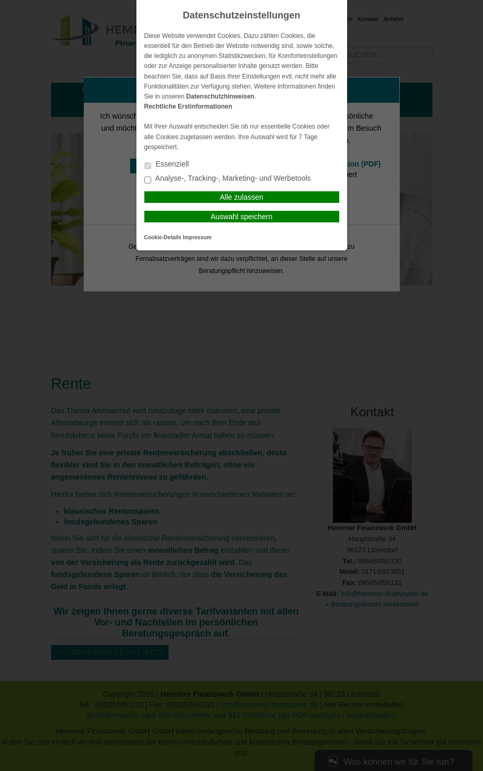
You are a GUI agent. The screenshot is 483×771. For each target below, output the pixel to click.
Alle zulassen (241, 197)
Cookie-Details (163, 237)
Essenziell (166, 164)
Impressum (197, 237)
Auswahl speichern (242, 216)
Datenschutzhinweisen (220, 96)
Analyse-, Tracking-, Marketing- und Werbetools (227, 178)
